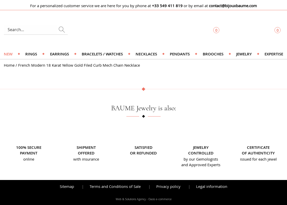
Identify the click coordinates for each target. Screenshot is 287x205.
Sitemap (67, 186)
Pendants (180, 54)
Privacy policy (168, 186)
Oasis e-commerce (160, 199)
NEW (8, 54)
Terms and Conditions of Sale (115, 186)
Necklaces (146, 54)
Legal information (211, 186)
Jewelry (244, 54)
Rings (31, 54)
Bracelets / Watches (102, 54)
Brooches (213, 54)
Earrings (59, 54)
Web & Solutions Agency (131, 199)
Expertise (274, 54)
